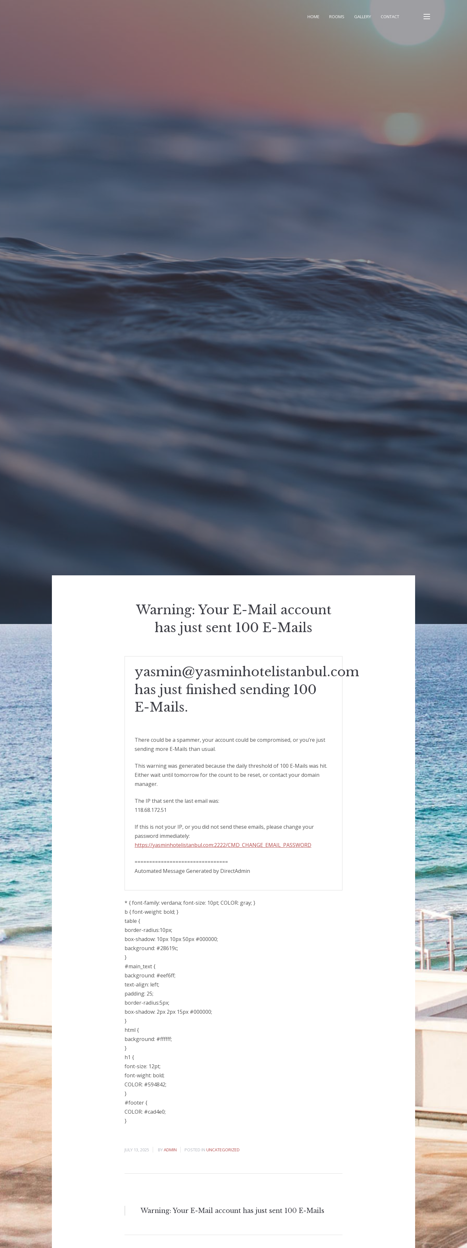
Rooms (336, 16)
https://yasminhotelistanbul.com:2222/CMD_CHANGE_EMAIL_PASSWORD (223, 845)
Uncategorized (223, 1150)
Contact (390, 16)
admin (170, 1150)
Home (313, 16)
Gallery (362, 16)
